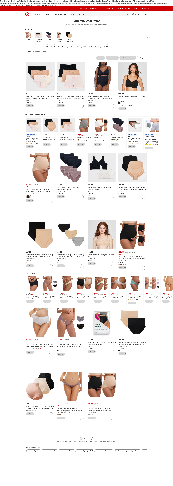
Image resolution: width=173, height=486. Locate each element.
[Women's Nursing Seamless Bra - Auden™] (132, 96)
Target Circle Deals (157, 3)
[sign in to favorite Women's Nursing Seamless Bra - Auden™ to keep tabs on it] (143, 109)
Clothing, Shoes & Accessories (34, 1)
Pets (62, 3)
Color (84, 46)
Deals (102, 3)
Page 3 (70, 441)
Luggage (141, 1)
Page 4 (75, 441)
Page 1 (59, 441)
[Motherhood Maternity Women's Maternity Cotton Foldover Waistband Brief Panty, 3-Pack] (71, 256)
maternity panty (34, 451)
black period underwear (103, 451)
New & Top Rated (94, 46)
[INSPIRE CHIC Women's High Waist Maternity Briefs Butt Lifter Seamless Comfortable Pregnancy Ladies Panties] (40, 190)
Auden (28, 100)
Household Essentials (92, 1)
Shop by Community (84, 3)
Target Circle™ (83, 8)
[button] (30, 135)
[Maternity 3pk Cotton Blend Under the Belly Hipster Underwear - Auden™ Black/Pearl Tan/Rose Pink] (40, 97)
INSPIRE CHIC (30, 193)
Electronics (12, 3)
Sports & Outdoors (122, 1)
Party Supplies (44, 3)
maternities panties (49, 451)
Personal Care (111, 1)
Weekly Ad (136, 8)
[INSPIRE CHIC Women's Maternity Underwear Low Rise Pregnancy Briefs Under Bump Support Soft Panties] (71, 409)
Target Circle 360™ (110, 8)
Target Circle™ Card (95, 8)
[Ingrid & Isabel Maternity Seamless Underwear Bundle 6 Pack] (71, 188)
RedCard (38, 5)
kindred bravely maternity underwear (127, 451)
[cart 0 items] (146, 14)
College (142, 3)
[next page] (91, 438)
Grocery (82, 1)
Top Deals (148, 3)
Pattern (105, 46)
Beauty (104, 1)
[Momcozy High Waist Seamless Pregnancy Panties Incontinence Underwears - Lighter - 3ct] (40, 407)
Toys (6, 3)
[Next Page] (146, 37)
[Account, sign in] (136, 14)
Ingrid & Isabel (92, 100)
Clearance (107, 3)
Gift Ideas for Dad (18, 1)
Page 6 (85, 441)
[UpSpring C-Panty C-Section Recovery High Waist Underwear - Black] (102, 343)
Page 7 (91, 441)
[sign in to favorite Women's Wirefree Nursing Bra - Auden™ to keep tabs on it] (112, 264)
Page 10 (107, 441)
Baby (100, 1)
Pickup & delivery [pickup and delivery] (60, 14)
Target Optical (95, 3)
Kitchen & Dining (58, 1)
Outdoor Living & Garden (72, 1)
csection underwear (66, 451)
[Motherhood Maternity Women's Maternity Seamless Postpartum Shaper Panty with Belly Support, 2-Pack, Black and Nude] (132, 343)
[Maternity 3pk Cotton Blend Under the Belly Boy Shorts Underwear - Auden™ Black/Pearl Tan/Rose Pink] (71, 97)
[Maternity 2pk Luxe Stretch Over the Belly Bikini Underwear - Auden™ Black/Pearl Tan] (132, 188)
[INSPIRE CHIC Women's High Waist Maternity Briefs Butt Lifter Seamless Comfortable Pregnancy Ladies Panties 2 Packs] (102, 409)
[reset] (123, 14)
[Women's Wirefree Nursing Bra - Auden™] (102, 255)
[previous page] (81, 438)
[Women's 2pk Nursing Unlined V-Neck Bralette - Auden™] (102, 188)
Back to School (135, 3)
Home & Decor (48, 1)
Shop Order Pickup (8, 5)
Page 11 (113, 441)
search (127, 14)
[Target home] (27, 14)
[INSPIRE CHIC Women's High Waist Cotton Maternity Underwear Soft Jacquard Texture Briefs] (40, 345)
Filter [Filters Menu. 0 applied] (29, 46)
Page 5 (80, 441)
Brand (53, 46)
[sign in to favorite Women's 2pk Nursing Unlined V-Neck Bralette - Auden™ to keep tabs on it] (112, 199)
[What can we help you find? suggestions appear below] (99, 14)
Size (71, 46)
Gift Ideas (52, 3)
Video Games (20, 3)
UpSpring (90, 346)
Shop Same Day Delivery (22, 5)
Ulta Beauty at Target (71, 3)
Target (68, 24)
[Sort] (38, 46)
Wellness (135, 1)
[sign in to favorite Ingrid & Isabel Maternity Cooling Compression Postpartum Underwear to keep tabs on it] (112, 106)
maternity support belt (84, 451)
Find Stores (52, 5)
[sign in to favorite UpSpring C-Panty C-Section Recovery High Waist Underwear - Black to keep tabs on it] (112, 352)
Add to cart (30, 105)
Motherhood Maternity (31, 258)
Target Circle (45, 5)
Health (130, 1)
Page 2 (64, 441)
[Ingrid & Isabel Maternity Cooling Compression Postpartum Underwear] (102, 97)
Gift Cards (58, 3)
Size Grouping (62, 46)
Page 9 (101, 441)
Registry (32, 5)
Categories (38, 14)
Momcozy (28, 410)
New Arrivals (115, 3)
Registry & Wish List (124, 8)
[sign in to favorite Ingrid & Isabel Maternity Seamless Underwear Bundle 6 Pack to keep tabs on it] (82, 197)
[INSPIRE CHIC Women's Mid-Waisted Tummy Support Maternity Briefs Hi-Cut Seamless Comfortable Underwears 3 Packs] (71, 345)
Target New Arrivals (6, 1)
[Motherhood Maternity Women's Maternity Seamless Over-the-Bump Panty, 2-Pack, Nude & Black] (40, 256)
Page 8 (96, 441)
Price (77, 46)
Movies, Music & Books (31, 3)
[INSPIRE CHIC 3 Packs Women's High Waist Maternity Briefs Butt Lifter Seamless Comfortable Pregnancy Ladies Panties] (132, 257)
